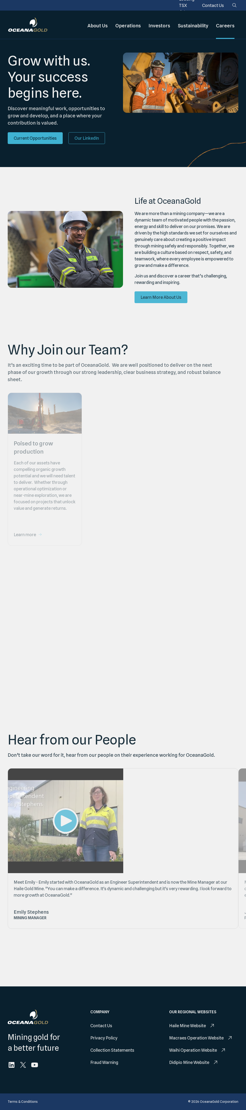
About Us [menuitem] (97, 25)
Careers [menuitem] (225, 25)
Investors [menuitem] (159, 25)
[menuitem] (213, 5)
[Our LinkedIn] (86, 138)
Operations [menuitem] (128, 25)
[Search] (234, 5)
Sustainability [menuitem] (193, 25)
